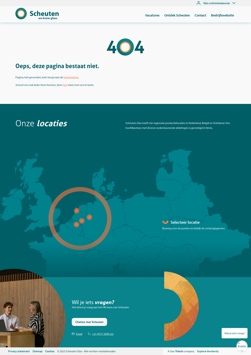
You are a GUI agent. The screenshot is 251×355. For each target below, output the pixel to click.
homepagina (70, 77)
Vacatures (152, 15)
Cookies (49, 351)
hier (65, 85)
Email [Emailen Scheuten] (79, 334)
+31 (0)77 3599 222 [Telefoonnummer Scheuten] (103, 334)
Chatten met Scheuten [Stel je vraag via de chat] (89, 322)
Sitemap (37, 351)
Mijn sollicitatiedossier (216, 3)
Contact (200, 15)
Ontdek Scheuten (177, 15)
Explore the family (208, 351)
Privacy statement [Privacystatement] (19, 351)
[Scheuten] (37, 18)
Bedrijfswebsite (222, 15)
